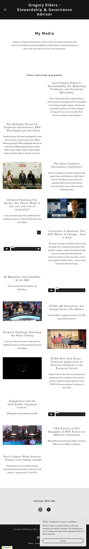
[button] (9, 9)
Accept (63, 540)
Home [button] (31, 543)
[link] (44, 15)
